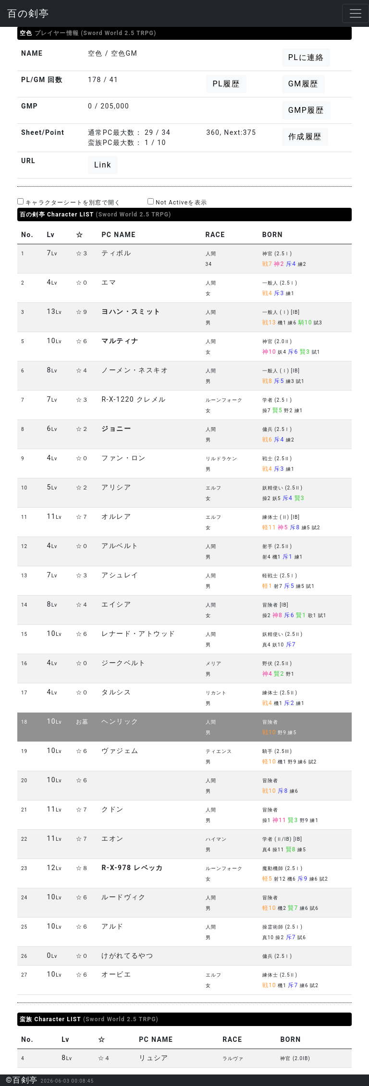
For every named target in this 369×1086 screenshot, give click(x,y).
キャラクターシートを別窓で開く (69, 202)
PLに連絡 (306, 57)
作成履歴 (305, 136)
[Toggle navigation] (355, 13)
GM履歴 (303, 83)
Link (102, 164)
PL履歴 (226, 83)
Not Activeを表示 (177, 202)
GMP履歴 (306, 110)
